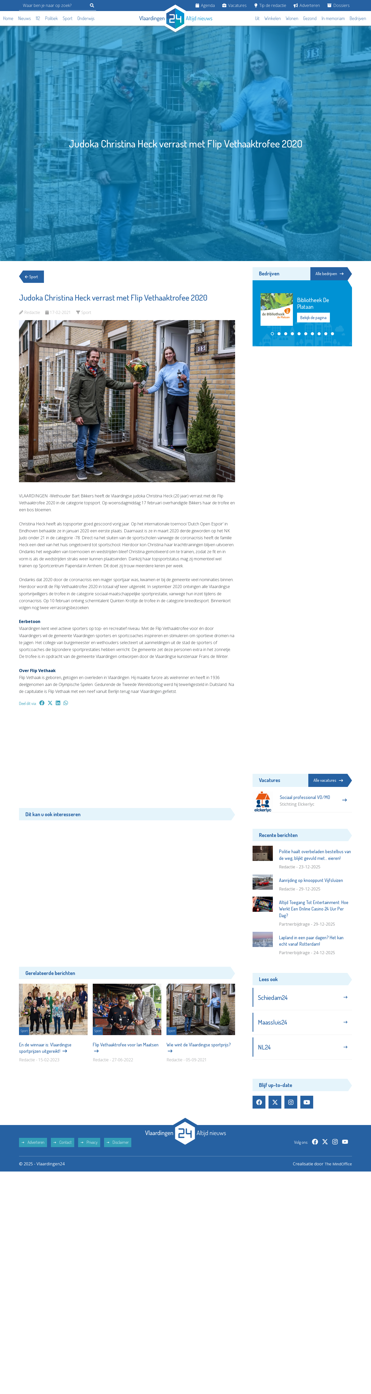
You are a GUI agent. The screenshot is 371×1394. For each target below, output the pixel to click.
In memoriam (333, 18)
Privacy (89, 1144)
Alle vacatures (328, 780)
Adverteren (307, 5)
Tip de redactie (270, 5)
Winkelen (272, 18)
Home (8, 18)
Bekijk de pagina (313, 317)
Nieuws (24, 18)
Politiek (51, 18)
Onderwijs (86, 18)
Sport (67, 18)
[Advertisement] (127, 760)
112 (38, 18)
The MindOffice (337, 1165)
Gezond (310, 18)
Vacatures (234, 5)
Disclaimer (118, 1144)
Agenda (205, 5)
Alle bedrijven (329, 273)
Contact (62, 1144)
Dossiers (338, 5)
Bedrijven (358, 18)
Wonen (292, 18)
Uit (257, 18)
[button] (272, 334)
